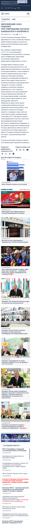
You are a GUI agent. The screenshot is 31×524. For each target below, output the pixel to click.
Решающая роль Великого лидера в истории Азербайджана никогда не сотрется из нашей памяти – (14, 426)
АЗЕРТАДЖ (5, 52)
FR (10, 8)
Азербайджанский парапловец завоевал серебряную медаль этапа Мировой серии (15, 514)
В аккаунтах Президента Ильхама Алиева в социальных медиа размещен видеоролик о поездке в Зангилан (15, 480)
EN (6, 8)
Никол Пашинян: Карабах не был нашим (14, 184)
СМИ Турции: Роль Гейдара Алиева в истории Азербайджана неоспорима (13, 212)
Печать (15, 34)
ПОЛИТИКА (6, 19)
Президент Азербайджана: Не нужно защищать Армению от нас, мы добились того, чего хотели (15, 362)
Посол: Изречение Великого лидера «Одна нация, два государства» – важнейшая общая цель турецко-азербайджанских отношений (15, 272)
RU (3, 8)
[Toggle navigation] (28, 14)
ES (12, 8)
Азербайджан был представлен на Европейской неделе (13, 456)
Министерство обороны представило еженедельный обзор (13, 507)
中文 (18, 8)
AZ (1, 8)
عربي (15, 8)
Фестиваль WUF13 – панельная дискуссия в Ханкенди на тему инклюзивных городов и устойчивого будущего (15, 489)
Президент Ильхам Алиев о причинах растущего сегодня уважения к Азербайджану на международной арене (14, 331)
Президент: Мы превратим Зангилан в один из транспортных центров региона (15, 302)
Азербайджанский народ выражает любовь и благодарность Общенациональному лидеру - (15, 499)
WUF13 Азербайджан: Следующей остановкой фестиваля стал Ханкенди (14, 449)
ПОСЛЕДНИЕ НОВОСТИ (11, 445)
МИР (14, 19)
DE (8, 8)
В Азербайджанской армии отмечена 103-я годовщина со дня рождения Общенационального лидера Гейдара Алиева (15, 465)
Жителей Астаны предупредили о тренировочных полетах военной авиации (15, 241)
